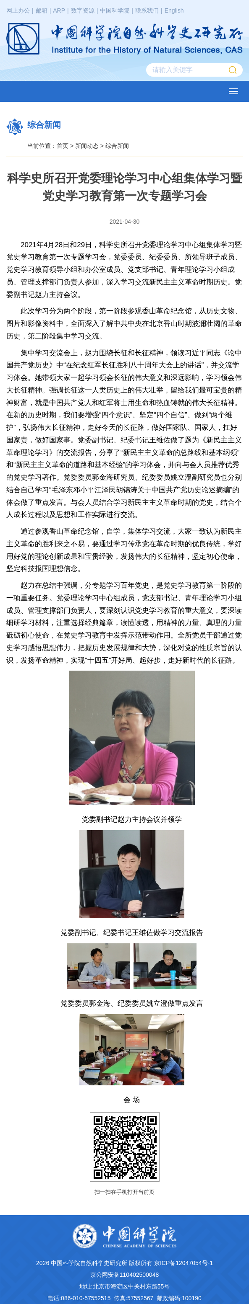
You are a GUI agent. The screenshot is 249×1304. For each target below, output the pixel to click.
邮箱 (41, 10)
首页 (62, 145)
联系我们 (147, 10)
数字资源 (82, 10)
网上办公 (18, 10)
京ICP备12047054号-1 (183, 1263)
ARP (59, 10)
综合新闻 (117, 145)
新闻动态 (87, 145)
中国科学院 (114, 10)
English (174, 10)
